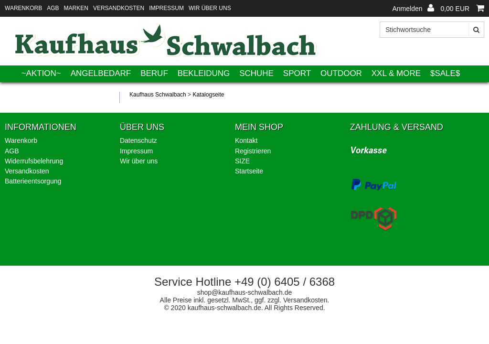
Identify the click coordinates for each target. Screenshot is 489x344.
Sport (297, 73)
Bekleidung (204, 73)
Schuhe (256, 73)
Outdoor (341, 73)
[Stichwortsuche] (432, 29)
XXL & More (396, 73)
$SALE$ (445, 73)
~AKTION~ (41, 73)
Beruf (154, 73)
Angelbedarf (101, 73)
